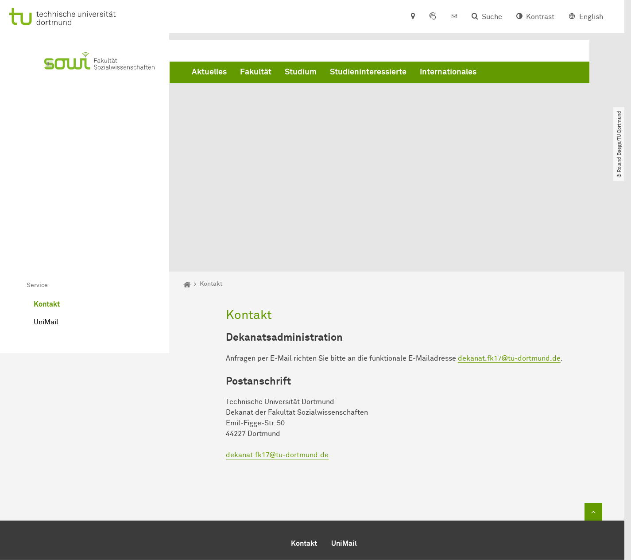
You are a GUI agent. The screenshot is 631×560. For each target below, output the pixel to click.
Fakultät (255, 72)
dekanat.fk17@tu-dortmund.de (509, 258)
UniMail (46, 222)
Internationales (448, 72)
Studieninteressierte (368, 72)
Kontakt (47, 204)
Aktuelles (209, 72)
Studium (301, 72)
